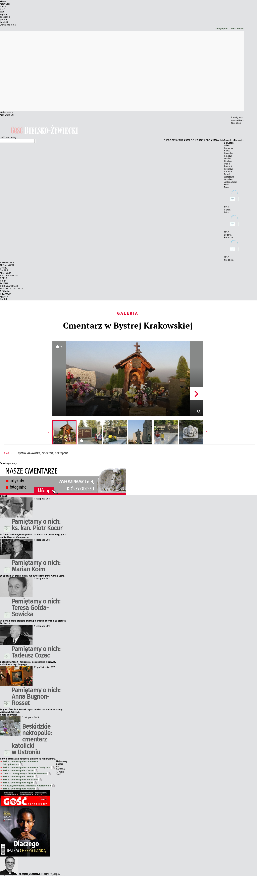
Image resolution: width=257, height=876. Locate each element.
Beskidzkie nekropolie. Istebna (20, 776)
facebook (236, 123)
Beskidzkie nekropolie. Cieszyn (20, 770)
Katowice (239, 140)
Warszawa (229, 177)
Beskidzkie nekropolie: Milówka (21, 788)
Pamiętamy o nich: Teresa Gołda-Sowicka (36, 608)
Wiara (3, 1)
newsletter (236, 120)
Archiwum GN (7, 115)
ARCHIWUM (5, 273)
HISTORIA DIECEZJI (9, 275)
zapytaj (3, 14)
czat (2, 11)
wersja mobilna (8, 24)
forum (3, 6)
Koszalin (228, 153)
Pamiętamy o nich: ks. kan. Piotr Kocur (37, 525)
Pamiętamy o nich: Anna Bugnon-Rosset (36, 696)
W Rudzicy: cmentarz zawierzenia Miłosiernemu (29, 785)
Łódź (226, 184)
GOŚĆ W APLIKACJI (9, 286)
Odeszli (3, 496)
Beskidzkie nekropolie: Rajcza (20, 782)
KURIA (3, 281)
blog (2, 9)
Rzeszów (228, 169)
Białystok (229, 143)
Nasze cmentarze (8, 715)
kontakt (4, 22)
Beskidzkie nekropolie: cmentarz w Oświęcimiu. (29, 767)
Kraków (228, 156)
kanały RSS (237, 117)
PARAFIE (4, 283)
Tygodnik (5, 296)
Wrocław (228, 179)
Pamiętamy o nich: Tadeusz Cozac (36, 652)
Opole (227, 163)
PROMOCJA (5, 294)
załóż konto (237, 28)
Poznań (228, 166)
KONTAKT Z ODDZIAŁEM (11, 288)
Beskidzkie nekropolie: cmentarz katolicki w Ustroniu (32, 739)
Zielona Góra (230, 182)
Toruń (227, 174)
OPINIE (3, 267)
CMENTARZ (47, 453)
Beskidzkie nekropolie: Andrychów (22, 779)
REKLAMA (4, 291)
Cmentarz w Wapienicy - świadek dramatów (27, 773)
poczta (3, 19)
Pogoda (228, 140)
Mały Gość (5, 4)
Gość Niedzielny (8, 137)
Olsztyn (228, 161)
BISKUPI (4, 278)
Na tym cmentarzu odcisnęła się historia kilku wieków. (28, 759)
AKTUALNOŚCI (7, 265)
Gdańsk (228, 145)
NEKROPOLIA (61, 453)
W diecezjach (6, 112)
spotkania (5, 17)
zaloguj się (221, 28)
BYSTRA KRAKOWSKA (29, 453)
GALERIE (4, 270)
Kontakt (4, 299)
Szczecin (228, 171)
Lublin (227, 158)
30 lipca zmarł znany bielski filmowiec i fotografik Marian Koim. (32, 576)
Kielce (227, 150)
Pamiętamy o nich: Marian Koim (36, 566)
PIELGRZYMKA (7, 262)
